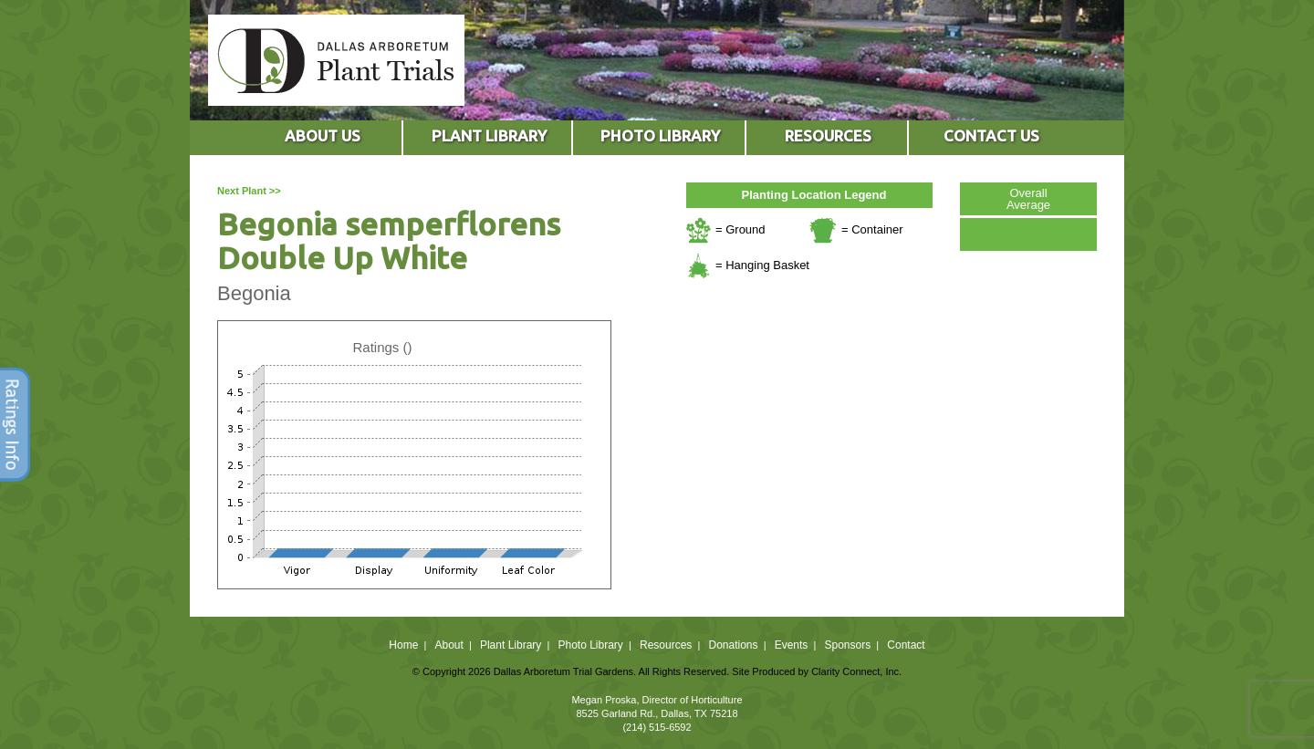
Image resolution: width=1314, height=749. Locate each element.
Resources (666, 645)
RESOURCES (828, 135)
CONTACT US (991, 135)
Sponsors (848, 645)
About (448, 645)
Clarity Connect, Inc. (856, 671)
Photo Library (590, 645)
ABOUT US (322, 135)
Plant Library (510, 645)
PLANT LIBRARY (489, 135)
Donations (732, 645)
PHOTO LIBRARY (660, 135)
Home (403, 645)
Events (791, 645)
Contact (905, 645)
